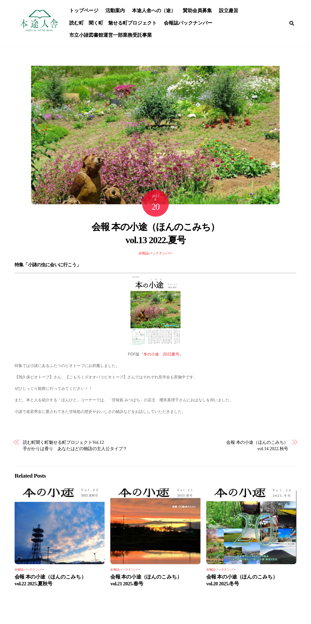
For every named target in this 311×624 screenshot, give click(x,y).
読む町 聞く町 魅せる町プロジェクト (113, 23)
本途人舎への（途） (154, 11)
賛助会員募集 (197, 11)
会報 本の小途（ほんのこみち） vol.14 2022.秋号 (257, 446)
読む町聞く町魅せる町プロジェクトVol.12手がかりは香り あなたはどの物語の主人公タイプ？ (75, 446)
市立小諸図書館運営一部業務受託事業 (111, 35)
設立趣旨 (229, 11)
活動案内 (115, 11)
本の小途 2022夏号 (161, 355)
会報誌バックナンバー (188, 23)
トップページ (84, 11)
